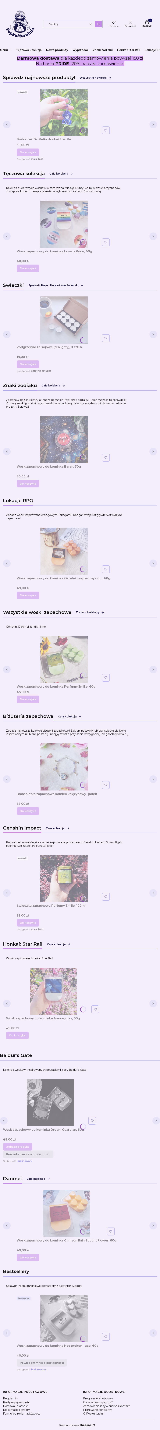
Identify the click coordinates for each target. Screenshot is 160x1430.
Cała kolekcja (61, 173)
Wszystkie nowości (96, 77)
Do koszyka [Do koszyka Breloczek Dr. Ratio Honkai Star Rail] (28, 152)
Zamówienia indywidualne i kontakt (106, 1406)
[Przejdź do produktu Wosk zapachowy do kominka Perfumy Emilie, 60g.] (64, 659)
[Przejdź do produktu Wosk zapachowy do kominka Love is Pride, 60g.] (64, 224)
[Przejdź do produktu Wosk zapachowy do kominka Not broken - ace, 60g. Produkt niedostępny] (64, 1318)
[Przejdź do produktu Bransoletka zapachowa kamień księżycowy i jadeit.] (64, 766)
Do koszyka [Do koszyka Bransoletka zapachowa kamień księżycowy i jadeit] (28, 811)
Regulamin (10, 1398)
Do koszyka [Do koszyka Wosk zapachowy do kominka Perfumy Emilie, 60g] (28, 699)
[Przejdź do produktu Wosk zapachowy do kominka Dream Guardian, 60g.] (50, 1102)
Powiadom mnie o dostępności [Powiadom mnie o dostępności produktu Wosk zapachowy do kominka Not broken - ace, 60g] (42, 1363)
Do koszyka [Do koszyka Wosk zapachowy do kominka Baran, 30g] (28, 483)
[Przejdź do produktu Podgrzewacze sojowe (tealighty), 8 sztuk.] (64, 320)
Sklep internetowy (75, 1425)
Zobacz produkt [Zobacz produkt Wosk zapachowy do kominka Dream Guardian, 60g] (17, 1146)
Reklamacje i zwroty (16, 1410)
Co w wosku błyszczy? (98, 1402)
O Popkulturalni (93, 1413)
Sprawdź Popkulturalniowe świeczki (56, 285)
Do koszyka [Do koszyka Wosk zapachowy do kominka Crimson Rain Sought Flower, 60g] (28, 1257)
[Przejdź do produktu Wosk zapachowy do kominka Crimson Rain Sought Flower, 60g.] (66, 1213)
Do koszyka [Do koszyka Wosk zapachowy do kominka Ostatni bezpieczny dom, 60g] (28, 595)
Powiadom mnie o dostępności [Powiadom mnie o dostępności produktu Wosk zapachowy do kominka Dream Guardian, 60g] (28, 1154)
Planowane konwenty (97, 1410)
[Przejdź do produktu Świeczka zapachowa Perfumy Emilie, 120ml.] (64, 878)
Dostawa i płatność (15, 1406)
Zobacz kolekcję (90, 612)
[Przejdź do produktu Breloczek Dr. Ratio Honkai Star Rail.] (64, 112)
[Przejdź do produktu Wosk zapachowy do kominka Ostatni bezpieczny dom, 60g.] (64, 551)
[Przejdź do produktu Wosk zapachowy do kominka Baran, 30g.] (64, 439)
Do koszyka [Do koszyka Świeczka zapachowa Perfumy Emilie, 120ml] (28, 922)
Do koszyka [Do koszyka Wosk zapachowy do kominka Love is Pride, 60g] (28, 268)
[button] (98, 24)
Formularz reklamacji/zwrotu (22, 1413)
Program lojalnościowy (98, 1398)
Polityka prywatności (16, 1402)
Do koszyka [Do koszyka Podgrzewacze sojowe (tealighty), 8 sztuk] (28, 364)
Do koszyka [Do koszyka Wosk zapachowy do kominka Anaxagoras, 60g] (17, 1035)
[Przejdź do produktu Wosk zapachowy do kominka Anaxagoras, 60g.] (53, 991)
